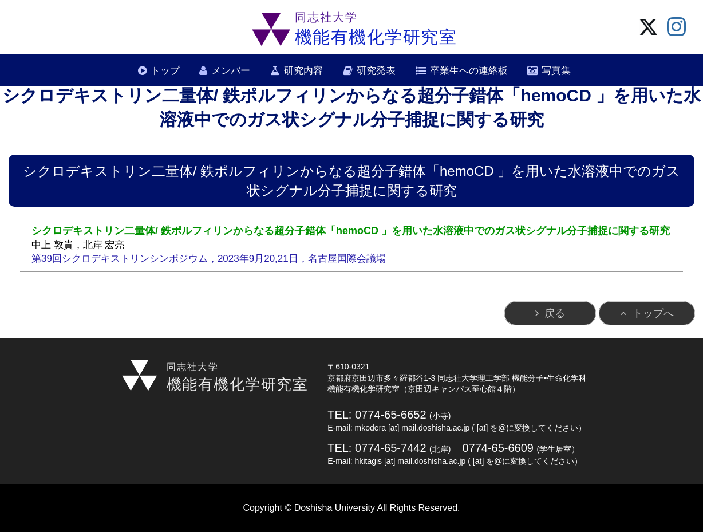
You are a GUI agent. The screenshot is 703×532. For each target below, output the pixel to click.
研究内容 (303, 70)
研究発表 (376, 70)
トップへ (653, 313)
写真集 (556, 70)
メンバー (230, 70)
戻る (554, 313)
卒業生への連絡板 (469, 70)
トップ (165, 70)
